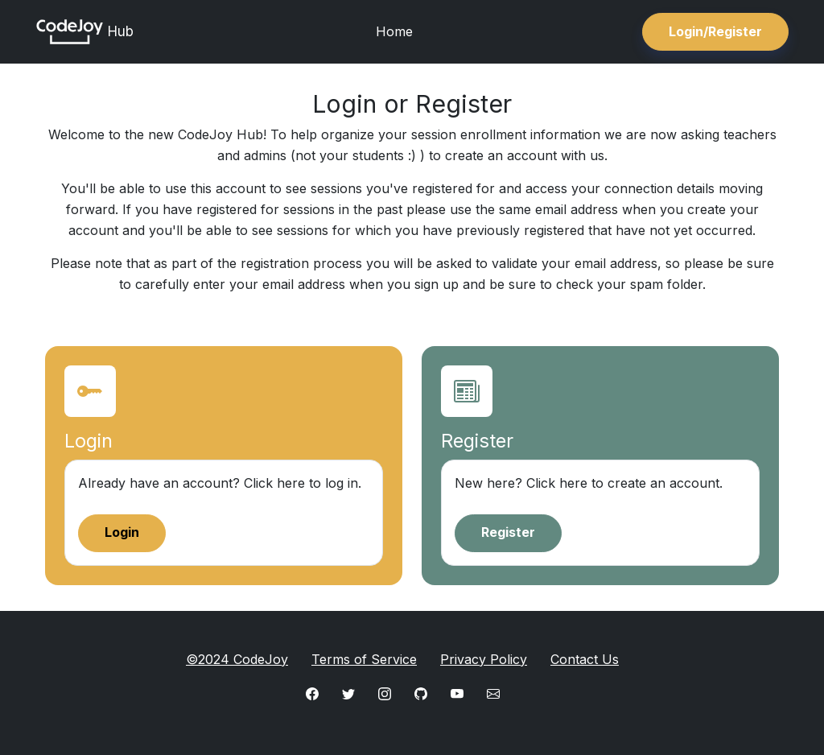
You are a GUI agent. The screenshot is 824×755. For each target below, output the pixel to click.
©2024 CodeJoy (237, 659)
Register (508, 532)
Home (394, 31)
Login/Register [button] (715, 31)
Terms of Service (364, 659)
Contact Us (584, 659)
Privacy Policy (483, 659)
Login (122, 532)
